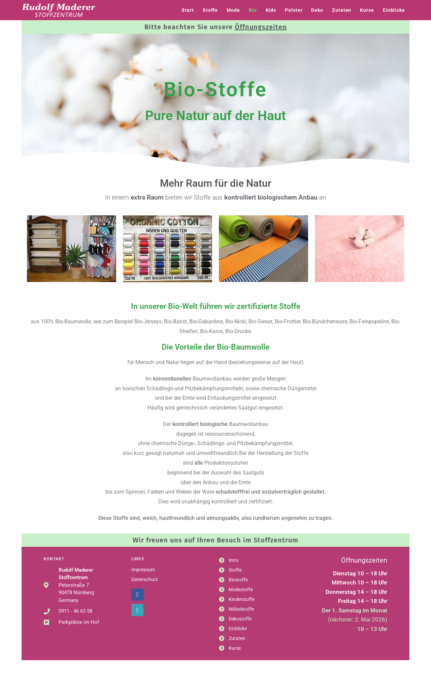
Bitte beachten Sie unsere (215, 27)
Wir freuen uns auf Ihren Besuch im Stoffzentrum (215, 540)
